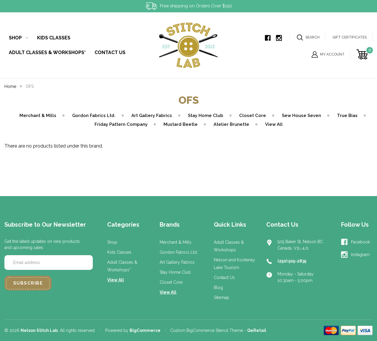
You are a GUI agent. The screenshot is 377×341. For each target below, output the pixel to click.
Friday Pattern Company (121, 124)
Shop (18, 38)
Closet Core (252, 115)
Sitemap (221, 297)
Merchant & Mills (37, 115)
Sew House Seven (301, 115)
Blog (218, 287)
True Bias (347, 115)
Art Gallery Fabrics (151, 115)
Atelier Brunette (231, 124)
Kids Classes (53, 38)
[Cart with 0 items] (363, 54)
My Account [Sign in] (328, 54)
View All (274, 124)
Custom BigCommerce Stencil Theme (206, 330)
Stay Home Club (205, 115)
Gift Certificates (350, 37)
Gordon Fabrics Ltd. (93, 115)
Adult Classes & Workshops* (47, 52)
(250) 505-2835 (291, 261)
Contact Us (110, 52)
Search (308, 37)
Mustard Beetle (180, 124)
